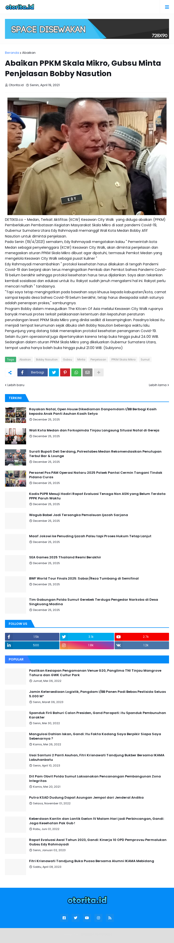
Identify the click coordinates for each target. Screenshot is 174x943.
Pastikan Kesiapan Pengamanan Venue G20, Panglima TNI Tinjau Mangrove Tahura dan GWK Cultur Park (95, 672)
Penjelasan (98, 359)
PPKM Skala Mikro (123, 359)
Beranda (12, 52)
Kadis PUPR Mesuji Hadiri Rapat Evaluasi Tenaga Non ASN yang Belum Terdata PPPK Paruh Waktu (97, 496)
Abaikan (29, 52)
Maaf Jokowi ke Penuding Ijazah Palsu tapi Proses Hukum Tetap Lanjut (90, 536)
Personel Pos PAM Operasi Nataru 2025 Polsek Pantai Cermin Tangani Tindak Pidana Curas (95, 475)
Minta (81, 359)
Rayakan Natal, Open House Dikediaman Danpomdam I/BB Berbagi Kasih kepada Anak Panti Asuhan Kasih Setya (93, 411)
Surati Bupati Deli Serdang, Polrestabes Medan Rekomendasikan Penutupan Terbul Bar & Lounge (95, 453)
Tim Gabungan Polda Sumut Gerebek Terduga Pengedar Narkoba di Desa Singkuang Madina (93, 601)
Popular (16, 659)
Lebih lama (158, 385)
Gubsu (67, 359)
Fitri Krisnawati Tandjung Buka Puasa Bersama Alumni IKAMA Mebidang (91, 861)
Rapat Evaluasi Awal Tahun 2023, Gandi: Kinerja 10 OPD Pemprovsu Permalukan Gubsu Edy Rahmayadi (98, 842)
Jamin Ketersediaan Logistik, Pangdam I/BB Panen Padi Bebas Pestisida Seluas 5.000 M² (97, 694)
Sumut (145, 359)
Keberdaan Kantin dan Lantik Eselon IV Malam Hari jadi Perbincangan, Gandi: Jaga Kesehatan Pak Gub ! (96, 821)
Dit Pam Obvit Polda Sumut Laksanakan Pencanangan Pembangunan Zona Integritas (95, 778)
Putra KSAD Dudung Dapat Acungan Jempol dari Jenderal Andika (86, 797)
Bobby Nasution (47, 359)
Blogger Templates (96, 934)
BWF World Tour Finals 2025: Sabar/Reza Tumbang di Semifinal (84, 578)
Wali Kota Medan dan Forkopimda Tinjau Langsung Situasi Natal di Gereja (94, 430)
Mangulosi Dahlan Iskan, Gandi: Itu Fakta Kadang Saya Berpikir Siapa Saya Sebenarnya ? (95, 736)
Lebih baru (15, 385)
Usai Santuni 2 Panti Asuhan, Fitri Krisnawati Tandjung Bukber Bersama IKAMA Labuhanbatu (96, 757)
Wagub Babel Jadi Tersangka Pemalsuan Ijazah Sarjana (78, 515)
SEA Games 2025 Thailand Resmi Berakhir (65, 557)
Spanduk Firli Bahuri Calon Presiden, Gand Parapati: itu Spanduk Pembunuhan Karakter (97, 715)
